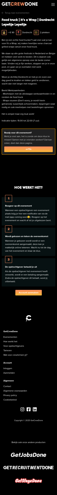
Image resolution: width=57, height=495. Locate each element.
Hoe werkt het (10, 341)
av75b (28, 149)
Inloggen (7, 368)
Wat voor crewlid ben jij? (15, 355)
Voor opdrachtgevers (13, 346)
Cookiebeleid (10, 399)
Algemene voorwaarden (15, 390)
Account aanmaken (28, 292)
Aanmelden (9, 372)
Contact (7, 386)
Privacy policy (10, 395)
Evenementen (10, 337)
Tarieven (7, 350)
